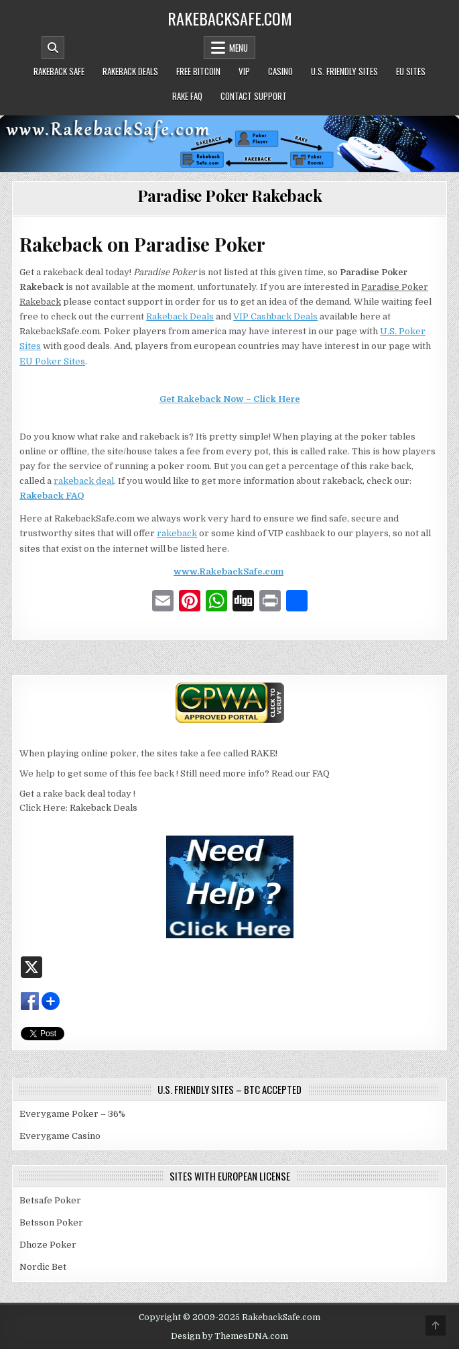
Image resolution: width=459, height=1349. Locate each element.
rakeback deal (84, 481)
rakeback (177, 533)
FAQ (321, 773)
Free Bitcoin (198, 71)
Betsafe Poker (50, 1200)
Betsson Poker (51, 1222)
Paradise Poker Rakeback (229, 195)
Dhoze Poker (47, 1245)
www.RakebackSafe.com (228, 571)
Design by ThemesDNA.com (229, 1336)
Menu (238, 47)
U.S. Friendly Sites (344, 71)
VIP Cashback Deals (275, 316)
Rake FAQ (187, 96)
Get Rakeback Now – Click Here (229, 399)
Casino (280, 71)
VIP (244, 71)
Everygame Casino (60, 1136)
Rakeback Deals (130, 71)
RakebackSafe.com (230, 18)
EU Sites (410, 71)
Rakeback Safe (59, 71)
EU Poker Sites (52, 361)
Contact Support (253, 96)
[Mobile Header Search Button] (53, 47)
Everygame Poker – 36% (72, 1114)
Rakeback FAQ (51, 496)
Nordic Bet (42, 1267)
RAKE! (264, 753)
